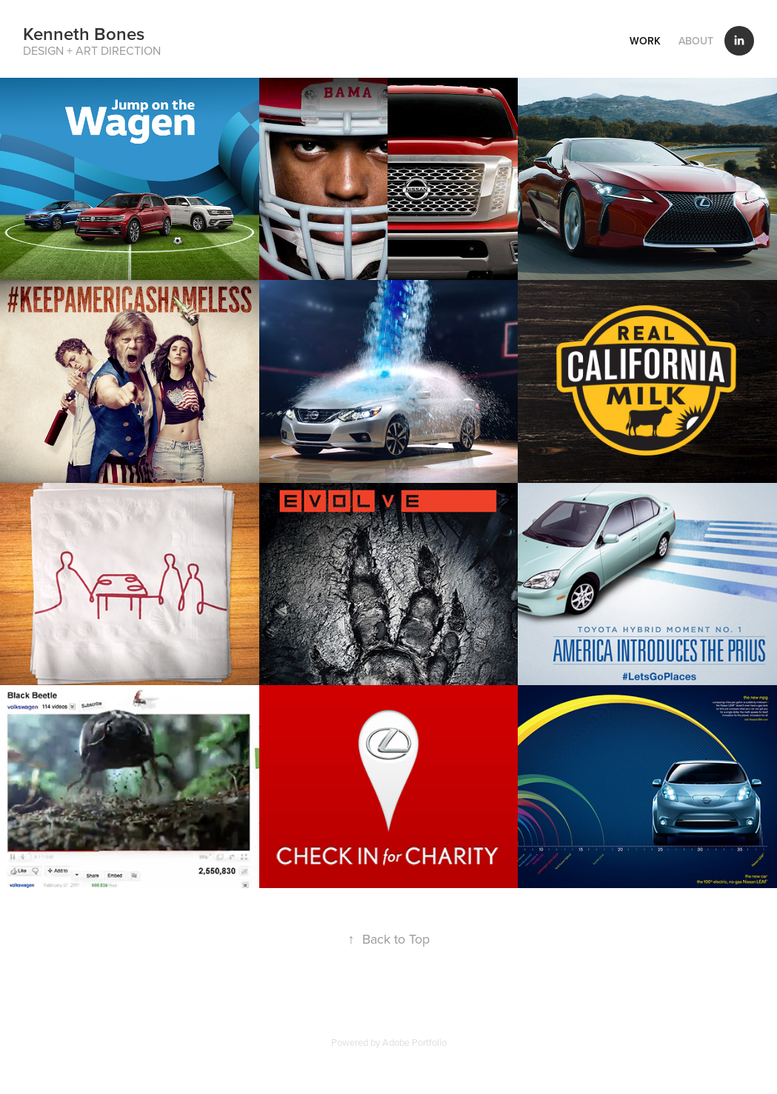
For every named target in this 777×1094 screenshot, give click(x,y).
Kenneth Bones (83, 34)
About (695, 40)
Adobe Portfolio (414, 1042)
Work (645, 40)
